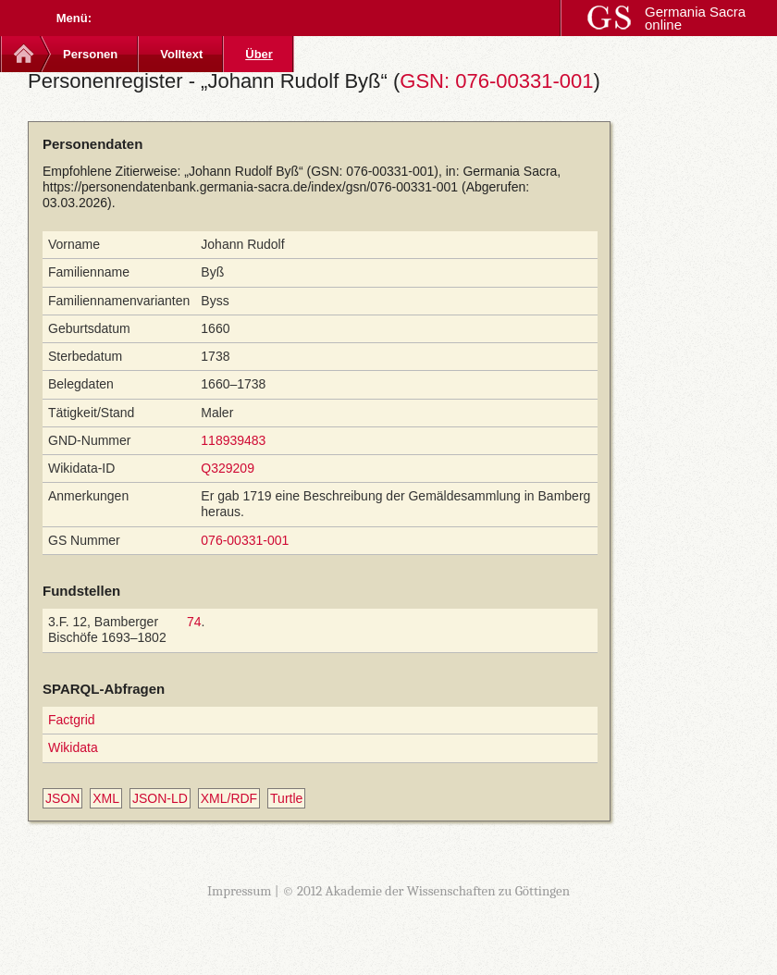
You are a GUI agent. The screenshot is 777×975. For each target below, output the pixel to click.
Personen (90, 54)
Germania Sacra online (695, 18)
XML (105, 798)
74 (194, 621)
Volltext (181, 54)
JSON (62, 798)
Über (259, 54)
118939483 (233, 440)
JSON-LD (160, 798)
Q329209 (227, 468)
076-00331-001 (245, 540)
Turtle (286, 798)
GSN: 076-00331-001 (496, 81)
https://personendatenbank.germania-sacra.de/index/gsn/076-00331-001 (250, 186)
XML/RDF (229, 798)
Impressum (239, 890)
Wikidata (73, 747)
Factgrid (71, 719)
